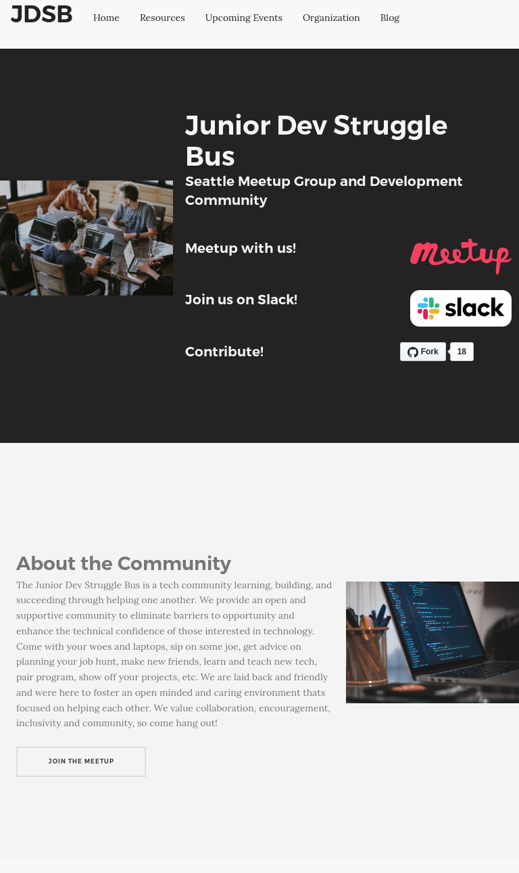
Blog (389, 17)
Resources (162, 17)
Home (106, 17)
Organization (331, 17)
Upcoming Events (243, 17)
